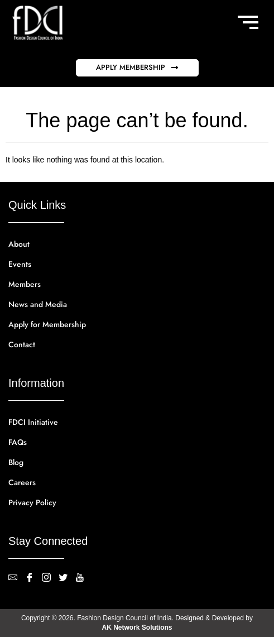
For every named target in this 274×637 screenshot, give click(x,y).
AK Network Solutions (137, 627)
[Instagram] (50, 578)
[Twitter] (67, 578)
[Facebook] (33, 578)
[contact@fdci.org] (16, 578)
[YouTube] (83, 578)
